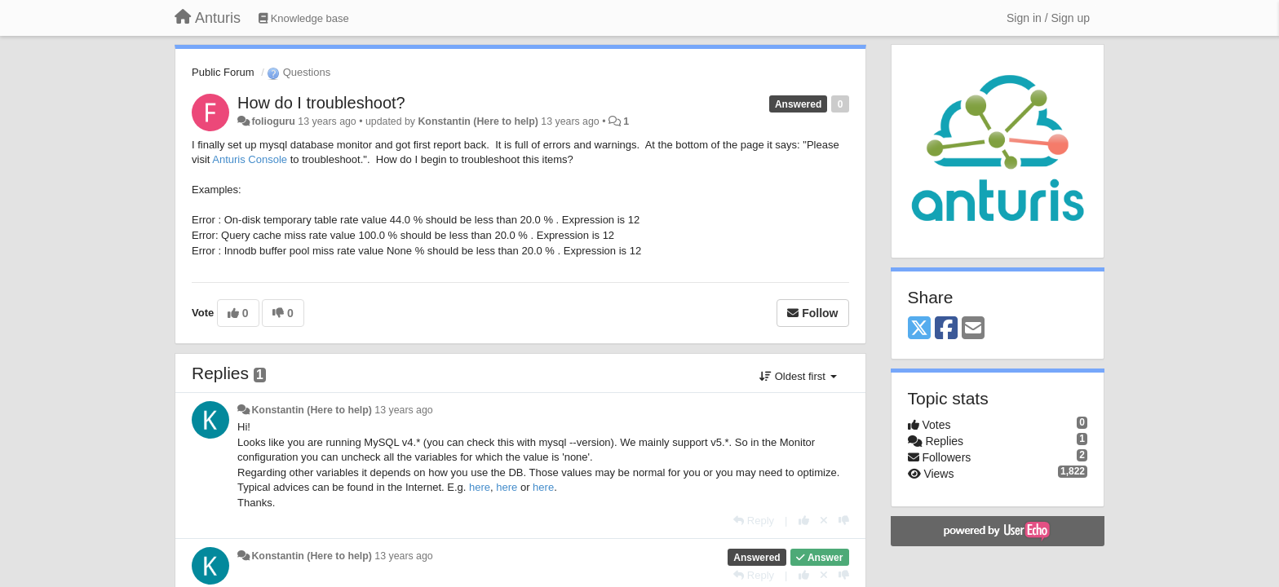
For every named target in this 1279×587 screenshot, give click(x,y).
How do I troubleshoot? (321, 103)
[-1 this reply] (844, 520)
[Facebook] (946, 329)
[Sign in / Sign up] (1048, 18)
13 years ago (403, 410)
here (479, 487)
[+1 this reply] (804, 520)
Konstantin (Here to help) (478, 121)
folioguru (272, 121)
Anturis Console (249, 159)
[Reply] (753, 520)
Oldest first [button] (797, 376)
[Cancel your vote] (824, 520)
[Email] (973, 329)
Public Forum (223, 72)
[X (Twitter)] (919, 329)
